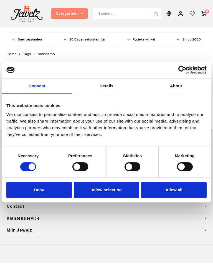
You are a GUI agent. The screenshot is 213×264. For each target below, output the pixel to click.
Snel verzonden (27, 40)
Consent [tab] (37, 85)
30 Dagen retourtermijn (84, 40)
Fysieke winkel (141, 40)
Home (11, 55)
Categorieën (69, 14)
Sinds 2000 (189, 40)
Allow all (174, 189)
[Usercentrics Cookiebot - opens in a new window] (182, 70)
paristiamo (46, 55)
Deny (39, 189)
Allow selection (106, 189)
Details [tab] (106, 85)
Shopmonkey (135, 256)
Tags (27, 55)
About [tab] (176, 85)
